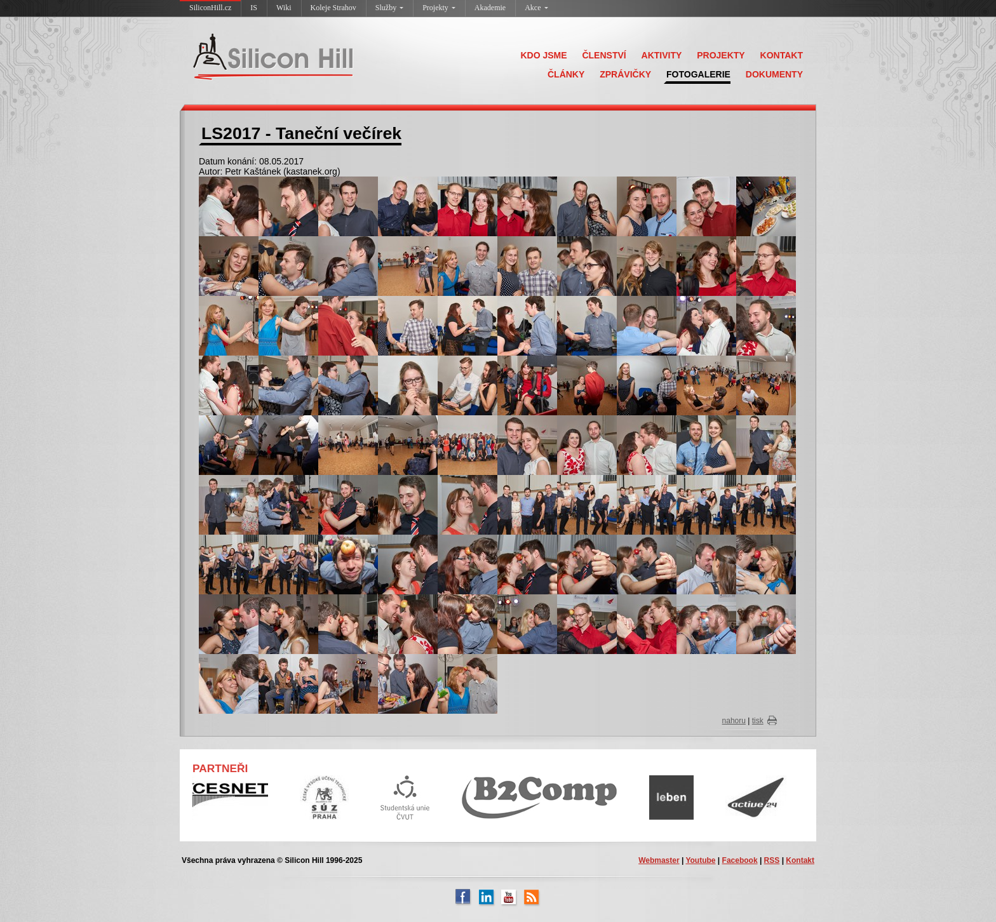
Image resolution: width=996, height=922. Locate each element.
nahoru (734, 720)
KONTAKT (781, 55)
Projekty (438, 7)
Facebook (740, 860)
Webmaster (658, 860)
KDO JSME (543, 55)
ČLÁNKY (566, 74)
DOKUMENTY (774, 74)
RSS (772, 860)
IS (253, 7)
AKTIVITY (662, 55)
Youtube (700, 860)
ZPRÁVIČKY (625, 74)
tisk (758, 720)
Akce (536, 7)
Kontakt (800, 860)
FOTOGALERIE (698, 74)
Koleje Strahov (333, 7)
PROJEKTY (720, 55)
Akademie (490, 7)
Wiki (284, 7)
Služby (389, 7)
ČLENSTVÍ (604, 55)
